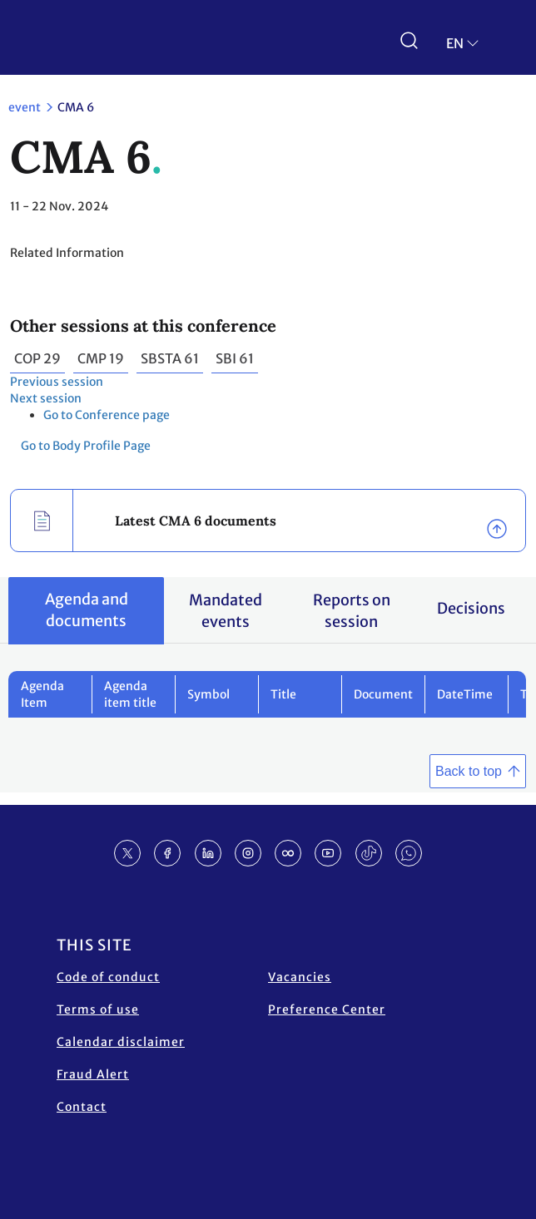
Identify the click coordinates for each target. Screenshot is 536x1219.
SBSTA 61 (170, 358)
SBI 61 (235, 358)
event (24, 107)
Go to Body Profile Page (86, 445)
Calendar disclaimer (121, 1041)
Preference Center (326, 1009)
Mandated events (225, 610)
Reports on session (351, 610)
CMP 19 (100, 358)
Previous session (56, 381)
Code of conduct (108, 977)
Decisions (471, 608)
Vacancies (299, 977)
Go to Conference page (106, 414)
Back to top (468, 771)
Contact (82, 1106)
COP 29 (37, 358)
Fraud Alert (93, 1074)
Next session (46, 398)
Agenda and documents (86, 610)
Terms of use (98, 1009)
